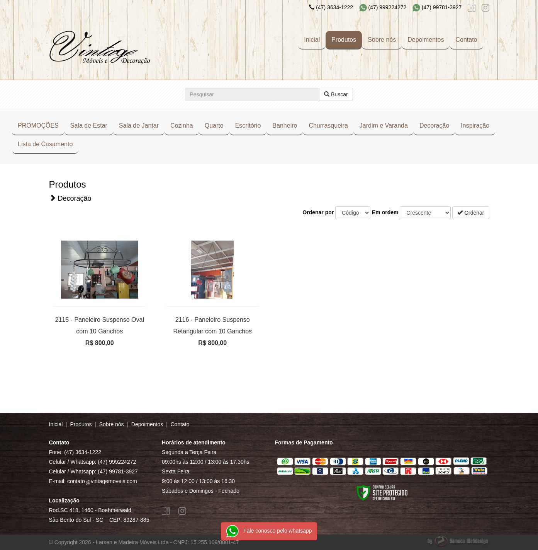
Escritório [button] (248, 125)
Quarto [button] (214, 125)
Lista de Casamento (45, 144)
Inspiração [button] (475, 125)
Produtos (343, 39)
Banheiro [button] (284, 125)
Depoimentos (425, 39)
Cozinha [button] (181, 125)
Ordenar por (318, 212)
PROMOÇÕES (38, 125)
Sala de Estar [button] (88, 125)
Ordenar (470, 213)
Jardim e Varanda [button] (384, 125)
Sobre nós (382, 39)
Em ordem (385, 212)
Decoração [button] (434, 125)
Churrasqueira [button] (328, 125)
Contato (466, 39)
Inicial (312, 39)
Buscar (336, 94)
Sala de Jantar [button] (139, 125)
